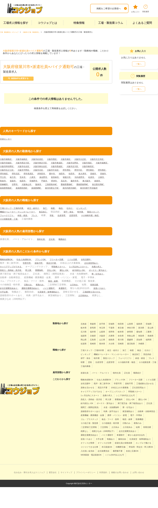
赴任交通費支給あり (44, 293)
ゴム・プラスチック (133, 432)
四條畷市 (86, 186)
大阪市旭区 (6, 168)
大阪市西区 (58, 160)
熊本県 (84, 352)
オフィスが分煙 (107, 460)
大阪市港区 (73, 160)
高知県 (114, 348)
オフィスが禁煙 (88, 460)
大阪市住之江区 (43, 171)
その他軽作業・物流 (10, 224)
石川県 (104, 337)
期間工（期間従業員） (92, 420)
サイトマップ (66, 493)
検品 (67, 213)
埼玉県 (114, 333)
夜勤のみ (78, 289)
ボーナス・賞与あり (28, 279)
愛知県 (94, 340)
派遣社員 (85, 382)
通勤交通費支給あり (68, 293)
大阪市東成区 (83, 164)
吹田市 (25, 178)
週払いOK (86, 275)
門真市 (16, 186)
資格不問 (40, 268)
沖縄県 (126, 352)
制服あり (97, 456)
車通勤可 (104, 293)
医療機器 (123, 436)
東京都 (134, 333)
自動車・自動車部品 (91, 428)
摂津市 (27, 186)
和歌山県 (95, 345)
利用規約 (103, 493)
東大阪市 (62, 186)
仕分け (77, 213)
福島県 (144, 329)
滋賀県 (114, 340)
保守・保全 (75, 217)
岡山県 (126, 345)
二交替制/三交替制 (138, 440)
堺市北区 (69, 175)
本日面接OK (131, 464)
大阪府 (134, 340)
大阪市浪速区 (26, 164)
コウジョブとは (47, 22)
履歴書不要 (86, 472)
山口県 (147, 345)
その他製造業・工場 (34, 224)
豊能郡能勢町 (67, 189)
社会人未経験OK (26, 264)
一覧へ (139, 64)
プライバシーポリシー (85, 493)
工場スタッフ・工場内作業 (13, 213)
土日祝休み (19, 304)
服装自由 (109, 456)
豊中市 (3, 178)
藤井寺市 (49, 186)
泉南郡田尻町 (7, 193)
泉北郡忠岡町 (85, 189)
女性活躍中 (95, 264)
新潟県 (84, 337)
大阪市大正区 (89, 160)
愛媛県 (104, 348)
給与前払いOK (7, 279)
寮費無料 (59, 275)
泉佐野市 (4, 182)
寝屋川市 (30, 182)
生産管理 (84, 220)
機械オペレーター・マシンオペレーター (20, 217)
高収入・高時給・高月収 (27, 275)
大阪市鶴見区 (24, 171)
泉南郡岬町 (23, 193)
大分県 (94, 352)
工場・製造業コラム (110, 22)
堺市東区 (30, 175)
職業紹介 (65, 244)
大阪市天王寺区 (8, 164)
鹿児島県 (115, 352)
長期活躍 (26, 293)
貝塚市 (59, 178)
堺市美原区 (83, 175)
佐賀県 (134, 348)
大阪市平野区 (61, 171)
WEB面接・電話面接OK (125, 472)
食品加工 (48, 217)
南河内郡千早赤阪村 (82, 193)
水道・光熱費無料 (115, 420)
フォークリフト (25, 220)
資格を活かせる (112, 396)
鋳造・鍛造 (43, 220)
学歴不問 (27, 268)
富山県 (94, 337)
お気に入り (135, 9)
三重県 (104, 340)
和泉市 (79, 182)
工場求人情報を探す (15, 22)
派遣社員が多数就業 (129, 460)
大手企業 (45, 297)
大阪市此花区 (42, 160)
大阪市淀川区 (7, 171)
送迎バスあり (30, 297)
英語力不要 (54, 268)
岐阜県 (144, 337)
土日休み (4, 293)
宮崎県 (104, 352)
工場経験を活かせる (30, 300)
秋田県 (124, 329)
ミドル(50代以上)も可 (91, 475)
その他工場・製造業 (141, 436)
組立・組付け (37, 213)
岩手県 (104, 329)
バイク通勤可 (89, 293)
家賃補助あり (134, 424)
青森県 (94, 329)
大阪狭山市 (6, 189)
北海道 (84, 329)
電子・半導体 (113, 432)
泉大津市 (37, 178)
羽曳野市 (4, 186)
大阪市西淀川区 (45, 164)
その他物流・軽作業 (91, 440)
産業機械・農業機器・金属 (117, 428)
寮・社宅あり (29, 282)
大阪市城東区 (22, 168)
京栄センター (6, 140)
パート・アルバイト (103, 382)
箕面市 (89, 182)
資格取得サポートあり (92, 424)
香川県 (94, 348)
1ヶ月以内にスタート (85, 271)
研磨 (126, 371)
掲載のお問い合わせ (120, 493)
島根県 (116, 345)
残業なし (144, 444)
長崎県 (144, 348)
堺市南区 (56, 175)
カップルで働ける (89, 464)
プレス (55, 220)
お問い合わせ (138, 493)
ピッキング (90, 213)
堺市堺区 (4, 175)
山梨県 (124, 337)
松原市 (57, 182)
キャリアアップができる (12, 271)
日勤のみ (65, 289)
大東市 (68, 182)
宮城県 (114, 329)
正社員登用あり (96, 268)
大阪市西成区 (96, 168)
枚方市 (81, 178)
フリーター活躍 (63, 264)
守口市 (70, 178)
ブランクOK (45, 264)
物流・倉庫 (97, 286)
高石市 (38, 186)
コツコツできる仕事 (112, 464)
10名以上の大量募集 (91, 400)
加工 (50, 213)
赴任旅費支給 (137, 468)
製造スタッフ (7, 220)
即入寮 (47, 275)
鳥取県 (106, 345)
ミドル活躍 (80, 264)
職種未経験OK (7, 264)
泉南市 (74, 186)
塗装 (73, 220)
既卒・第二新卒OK (119, 392)
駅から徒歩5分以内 (119, 452)
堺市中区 (17, 175)
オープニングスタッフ (92, 404)
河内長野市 (44, 182)
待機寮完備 (146, 464)
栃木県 (94, 333)
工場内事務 (145, 375)
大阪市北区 (77, 171)
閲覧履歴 (145, 9)
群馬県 (104, 333)
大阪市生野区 (100, 164)
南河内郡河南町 (60, 193)
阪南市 (18, 189)
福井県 (114, 337)
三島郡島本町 (33, 189)
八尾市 (102, 178)
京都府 (124, 340)
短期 (122, 444)
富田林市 (17, 182)
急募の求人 (6, 275)
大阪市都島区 (7, 160)
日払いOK (72, 275)
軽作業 (88, 217)
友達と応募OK (102, 472)
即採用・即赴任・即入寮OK (94, 468)
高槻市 (48, 178)
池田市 (14, 178)
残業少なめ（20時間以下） (94, 448)
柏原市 (100, 182)
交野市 (98, 186)
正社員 (53, 244)
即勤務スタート (63, 271)
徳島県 (84, 348)
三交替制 (85, 444)
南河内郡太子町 (41, 193)
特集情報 (79, 22)
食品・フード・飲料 (91, 436)
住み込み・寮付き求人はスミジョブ (29, 493)
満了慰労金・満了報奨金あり (118, 416)
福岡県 (124, 348)
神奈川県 (145, 333)
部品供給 (97, 367)
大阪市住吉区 (59, 168)
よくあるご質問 (142, 22)
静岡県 (84, 340)
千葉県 (124, 333)
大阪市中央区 (94, 171)
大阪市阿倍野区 (41, 168)
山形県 (134, 329)
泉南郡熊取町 (102, 189)
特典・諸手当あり (115, 424)
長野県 (134, 337)
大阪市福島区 (24, 160)
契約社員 (41, 244)
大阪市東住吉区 (77, 168)
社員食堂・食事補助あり (91, 297)
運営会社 (53, 493)
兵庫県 (144, 340)
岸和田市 (97, 175)
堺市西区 (43, 175)
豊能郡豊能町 (50, 189)
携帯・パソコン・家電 (92, 432)
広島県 (136, 345)
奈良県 (84, 345)
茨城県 (84, 333)
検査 (59, 213)
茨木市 (91, 178)
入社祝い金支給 (119, 468)
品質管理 (97, 220)
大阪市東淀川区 (65, 164)
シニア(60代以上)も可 (106, 408)
